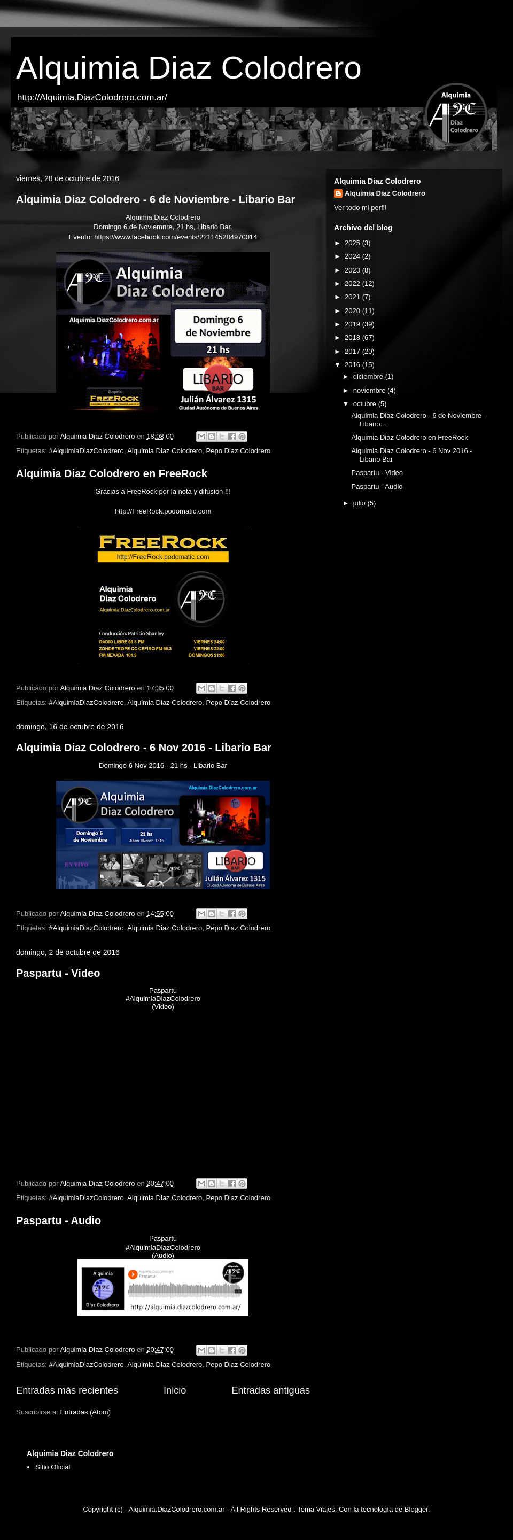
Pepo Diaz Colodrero (238, 451)
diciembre (369, 376)
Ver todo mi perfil (360, 208)
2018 (353, 337)
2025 (353, 243)
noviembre (370, 390)
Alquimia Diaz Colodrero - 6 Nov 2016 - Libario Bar (143, 747)
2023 (353, 270)
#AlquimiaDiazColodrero (86, 451)
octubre (365, 404)
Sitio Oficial (52, 1467)
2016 (353, 365)
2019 (353, 324)
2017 (353, 351)
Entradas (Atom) (85, 1412)
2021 (353, 297)
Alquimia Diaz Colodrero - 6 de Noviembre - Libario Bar (155, 199)
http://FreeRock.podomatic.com (163, 511)
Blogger (416, 1509)
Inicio (175, 1390)
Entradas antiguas (270, 1390)
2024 (353, 256)
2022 (353, 283)
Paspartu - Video (58, 973)
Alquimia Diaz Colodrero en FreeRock (111, 473)
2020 (353, 311)
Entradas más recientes (67, 1390)
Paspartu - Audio (58, 1220)
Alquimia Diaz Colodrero (189, 67)
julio (360, 503)
